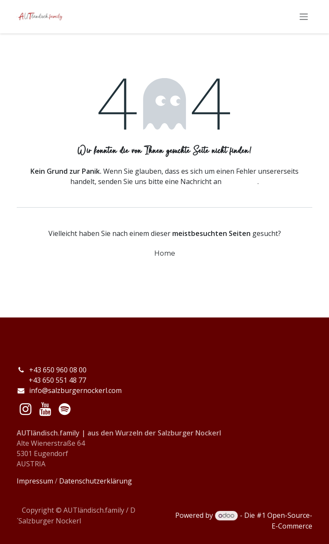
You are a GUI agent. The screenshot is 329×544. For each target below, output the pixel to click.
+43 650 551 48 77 (51, 380)
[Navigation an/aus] (303, 17)
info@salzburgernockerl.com (75, 390)
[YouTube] (45, 409)
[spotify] (64, 409)
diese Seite (240, 182)
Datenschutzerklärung (95, 481)
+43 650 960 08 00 (58, 370)
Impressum (35, 481)
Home (164, 254)
